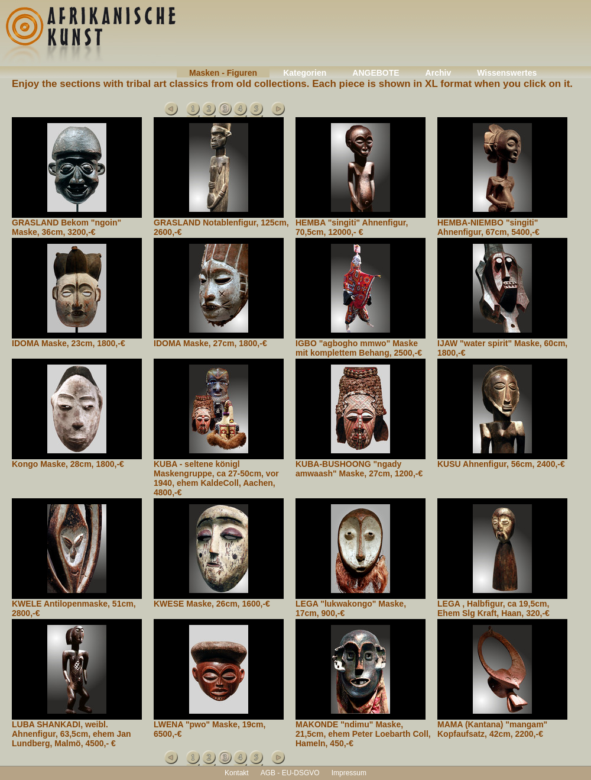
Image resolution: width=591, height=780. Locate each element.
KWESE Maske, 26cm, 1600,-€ (212, 603)
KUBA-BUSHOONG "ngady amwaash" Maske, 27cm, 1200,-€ (359, 468)
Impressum (349, 773)
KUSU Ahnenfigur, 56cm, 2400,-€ (501, 464)
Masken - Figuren (223, 73)
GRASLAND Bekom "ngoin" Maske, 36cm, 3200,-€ (66, 227)
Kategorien (304, 73)
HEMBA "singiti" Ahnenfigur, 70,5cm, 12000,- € (352, 227)
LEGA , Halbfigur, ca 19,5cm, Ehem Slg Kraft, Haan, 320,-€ (493, 608)
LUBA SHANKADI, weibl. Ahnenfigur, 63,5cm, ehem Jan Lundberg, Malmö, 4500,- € (71, 734)
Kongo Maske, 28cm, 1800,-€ (68, 464)
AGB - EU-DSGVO (290, 773)
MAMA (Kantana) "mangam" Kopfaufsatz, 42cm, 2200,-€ (492, 729)
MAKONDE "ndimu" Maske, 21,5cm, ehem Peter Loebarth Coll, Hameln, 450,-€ (363, 734)
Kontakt (237, 773)
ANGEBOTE (375, 73)
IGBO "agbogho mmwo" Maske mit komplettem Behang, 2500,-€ (359, 348)
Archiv (439, 73)
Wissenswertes (507, 73)
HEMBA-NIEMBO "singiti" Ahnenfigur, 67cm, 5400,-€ (488, 227)
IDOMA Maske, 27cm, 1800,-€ (210, 343)
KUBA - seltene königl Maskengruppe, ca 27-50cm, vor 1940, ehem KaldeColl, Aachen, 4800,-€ (216, 478)
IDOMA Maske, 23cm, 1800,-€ (68, 343)
